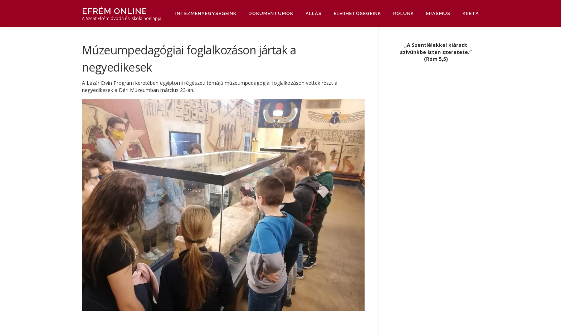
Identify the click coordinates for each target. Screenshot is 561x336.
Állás (314, 13)
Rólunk (403, 13)
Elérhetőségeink (357, 13)
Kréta (471, 13)
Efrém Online (114, 11)
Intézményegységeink (205, 13)
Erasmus (438, 13)
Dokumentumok (271, 13)
